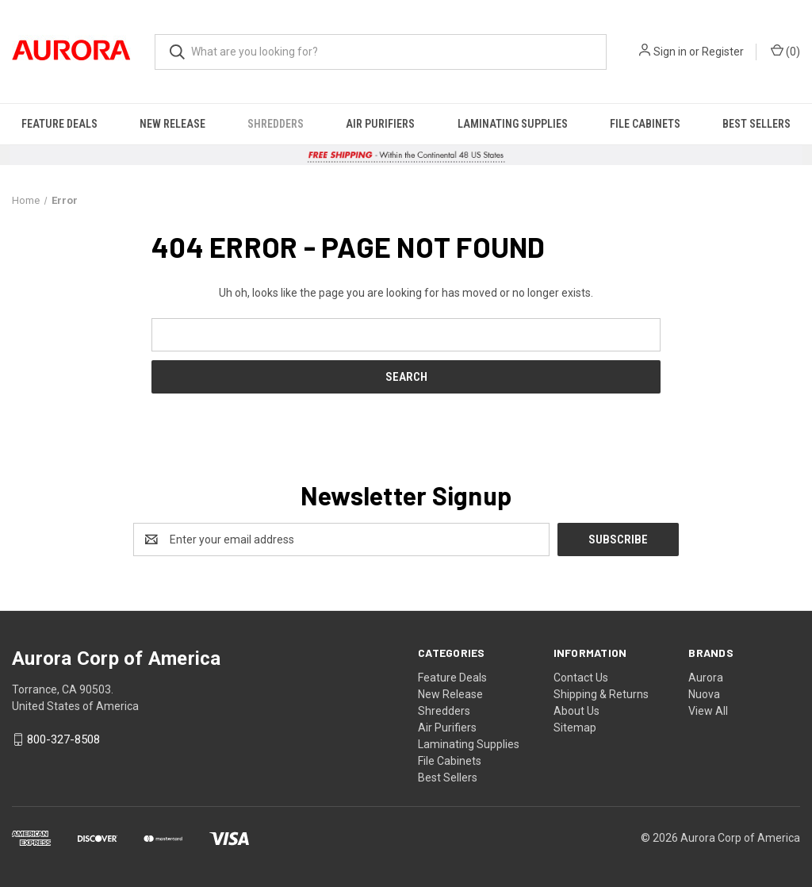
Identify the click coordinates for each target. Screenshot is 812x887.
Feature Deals (59, 123)
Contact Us (580, 677)
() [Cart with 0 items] (785, 51)
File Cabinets (645, 123)
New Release (172, 123)
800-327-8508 (63, 739)
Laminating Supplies (513, 123)
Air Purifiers (380, 123)
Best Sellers (756, 123)
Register (723, 51)
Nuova (704, 694)
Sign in (670, 51)
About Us (576, 711)
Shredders (275, 123)
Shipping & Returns (601, 694)
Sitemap (574, 727)
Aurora (705, 677)
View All (708, 711)
